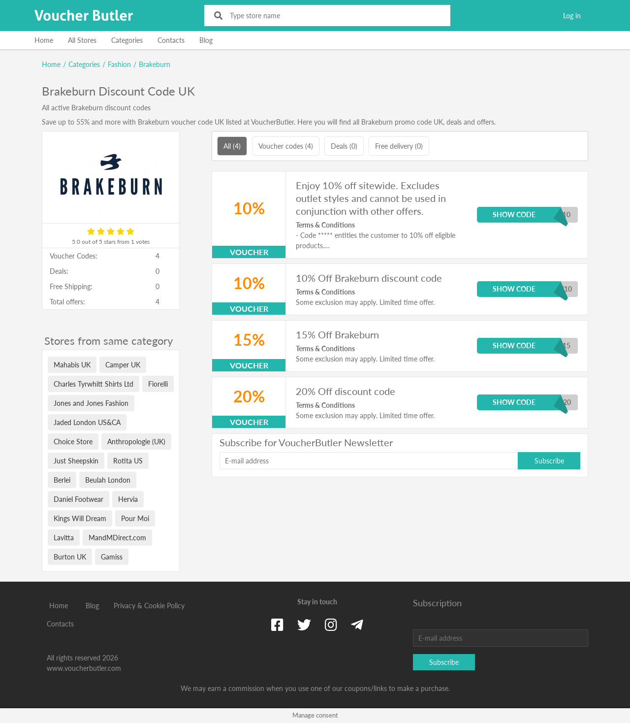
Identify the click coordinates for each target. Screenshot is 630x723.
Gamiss (112, 557)
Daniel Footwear (78, 499)
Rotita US (128, 461)
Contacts (171, 40)
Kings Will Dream (80, 518)
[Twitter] (304, 624)
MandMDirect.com (117, 537)
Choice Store (73, 441)
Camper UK (122, 365)
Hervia (128, 499)
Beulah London (107, 480)
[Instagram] (331, 624)
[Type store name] (334, 15)
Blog (206, 40)
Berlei (62, 480)
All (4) (232, 146)
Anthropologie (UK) (136, 441)
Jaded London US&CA (87, 422)
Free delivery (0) (399, 146)
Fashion (119, 64)
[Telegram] (357, 624)
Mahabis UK (72, 365)
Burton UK (70, 557)
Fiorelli (158, 384)
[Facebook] (277, 624)
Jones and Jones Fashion (91, 403)
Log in (572, 15)
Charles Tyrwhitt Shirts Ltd (93, 384)
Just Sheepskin (76, 461)
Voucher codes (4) (285, 146)
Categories (127, 40)
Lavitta (64, 537)
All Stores (82, 40)
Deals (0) (344, 146)
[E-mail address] (369, 460)
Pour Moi (135, 518)
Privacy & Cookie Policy (149, 605)
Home (43, 40)
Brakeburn (154, 64)
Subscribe (549, 461)
